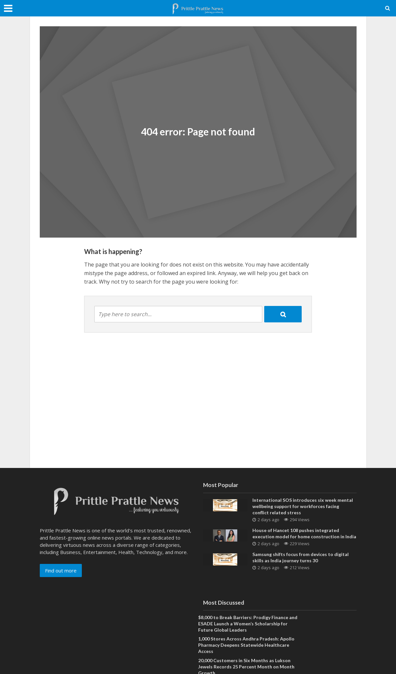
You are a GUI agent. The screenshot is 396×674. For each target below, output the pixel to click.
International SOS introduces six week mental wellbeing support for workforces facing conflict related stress (302, 506)
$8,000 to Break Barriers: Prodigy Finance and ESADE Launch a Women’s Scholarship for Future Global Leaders (247, 624)
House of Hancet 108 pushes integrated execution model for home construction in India (304, 533)
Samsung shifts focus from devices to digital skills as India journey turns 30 (300, 557)
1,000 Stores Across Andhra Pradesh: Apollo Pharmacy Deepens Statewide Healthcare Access (246, 645)
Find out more (61, 570)
